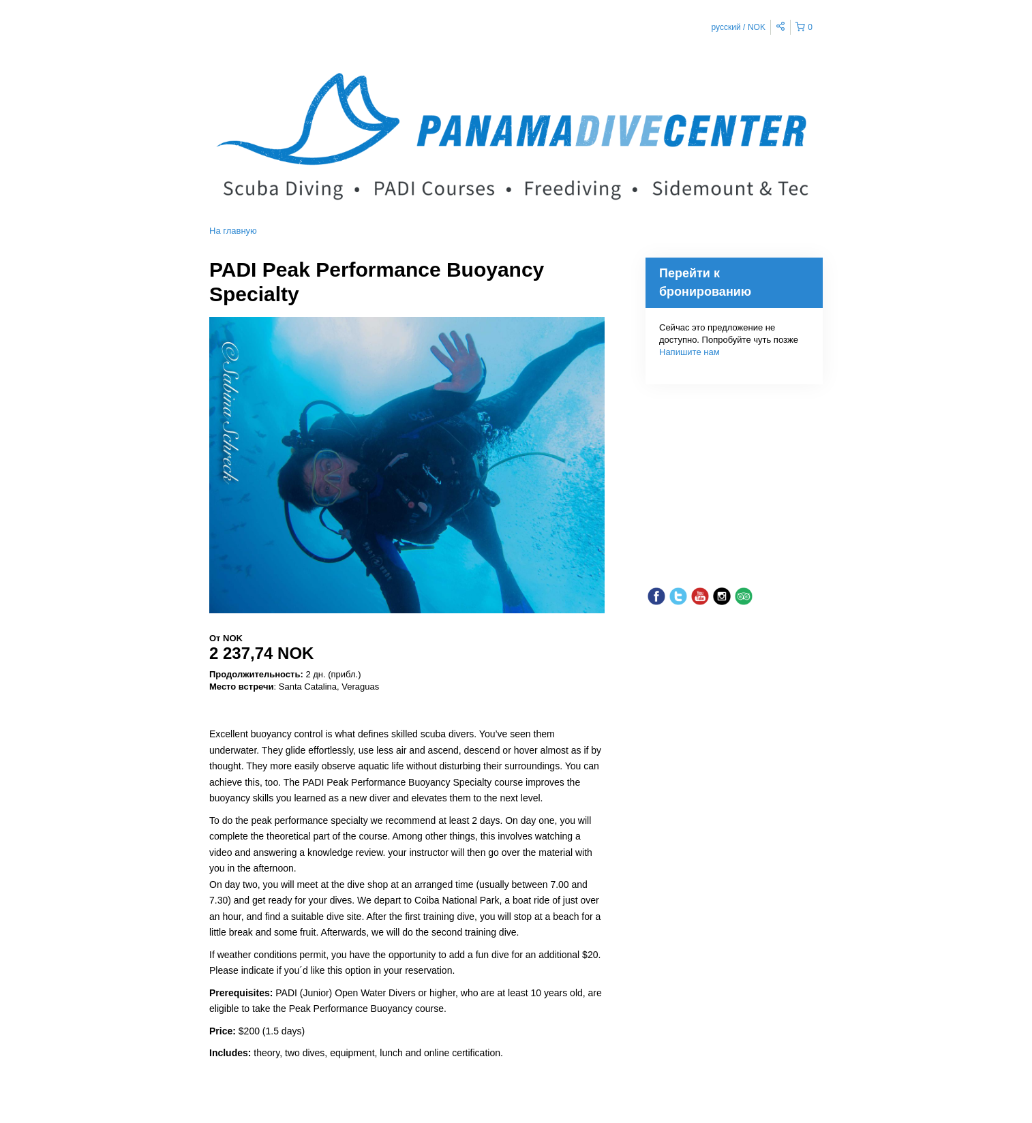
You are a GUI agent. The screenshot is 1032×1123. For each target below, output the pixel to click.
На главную (233, 231)
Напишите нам (689, 352)
